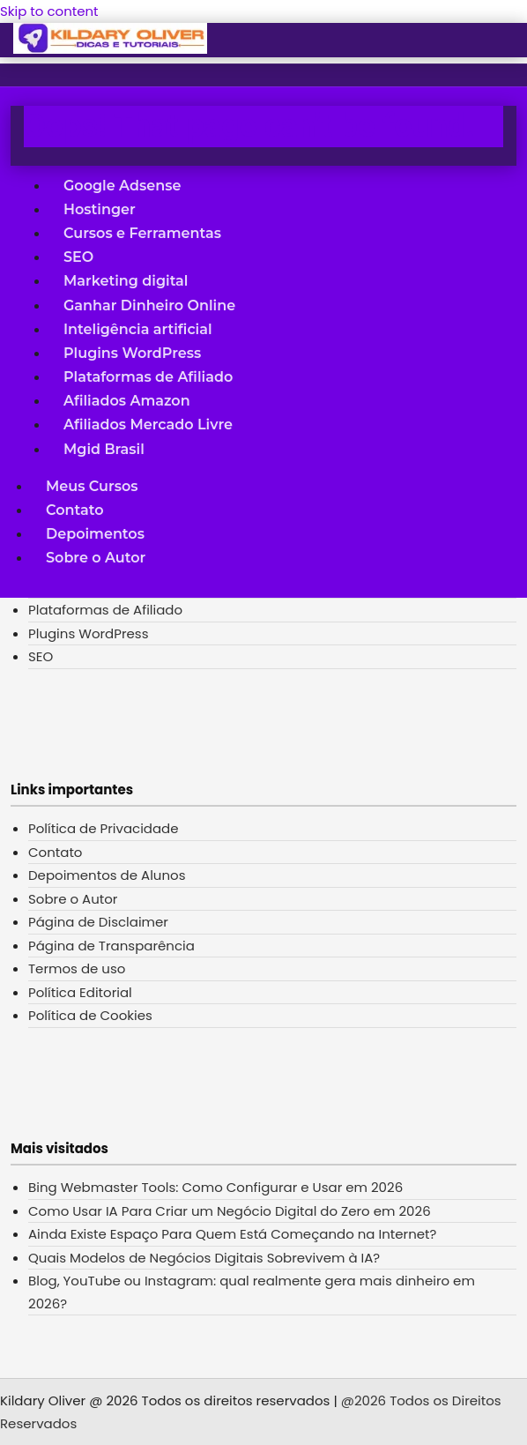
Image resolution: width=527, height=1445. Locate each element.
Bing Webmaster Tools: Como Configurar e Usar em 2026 (215, 1187)
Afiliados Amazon (126, 400)
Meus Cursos (91, 485)
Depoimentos (95, 533)
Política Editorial (80, 992)
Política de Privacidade (103, 828)
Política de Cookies (90, 1015)
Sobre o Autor (95, 557)
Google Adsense (122, 184)
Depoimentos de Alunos (106, 875)
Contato (74, 510)
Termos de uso (76, 968)
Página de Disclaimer (98, 921)
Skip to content (49, 11)
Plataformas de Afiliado (148, 377)
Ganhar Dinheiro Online (149, 304)
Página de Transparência (111, 945)
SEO (78, 257)
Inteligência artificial (137, 328)
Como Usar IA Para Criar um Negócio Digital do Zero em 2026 (229, 1211)
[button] (26, 54)
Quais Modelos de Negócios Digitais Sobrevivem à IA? (204, 1257)
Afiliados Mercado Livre (148, 424)
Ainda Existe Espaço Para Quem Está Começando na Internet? (232, 1234)
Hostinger (99, 208)
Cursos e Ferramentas (142, 232)
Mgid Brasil (104, 448)
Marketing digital (125, 280)
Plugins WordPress (132, 352)
